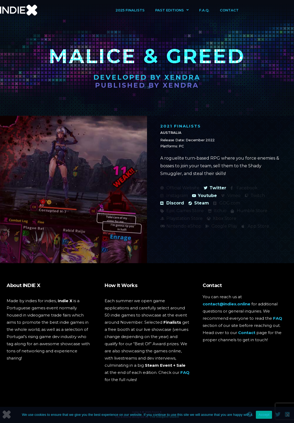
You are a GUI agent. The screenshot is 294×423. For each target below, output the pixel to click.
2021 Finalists (180, 126)
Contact (229, 10)
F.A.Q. (204, 10)
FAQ (184, 372)
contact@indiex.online (226, 303)
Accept (264, 415)
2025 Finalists (130, 10)
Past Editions (172, 10)
